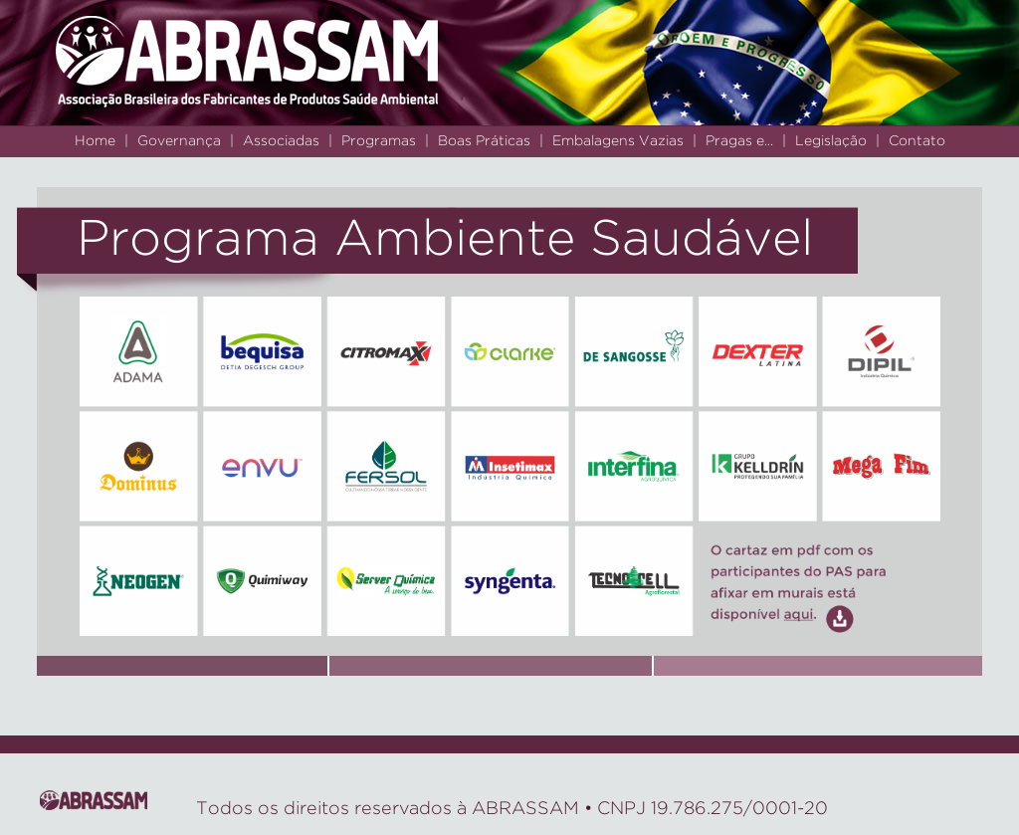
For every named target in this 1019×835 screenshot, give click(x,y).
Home (95, 141)
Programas (378, 141)
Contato (917, 141)
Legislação (831, 141)
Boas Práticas (484, 141)
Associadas (281, 141)
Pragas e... (739, 141)
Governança (179, 141)
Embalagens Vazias (618, 141)
